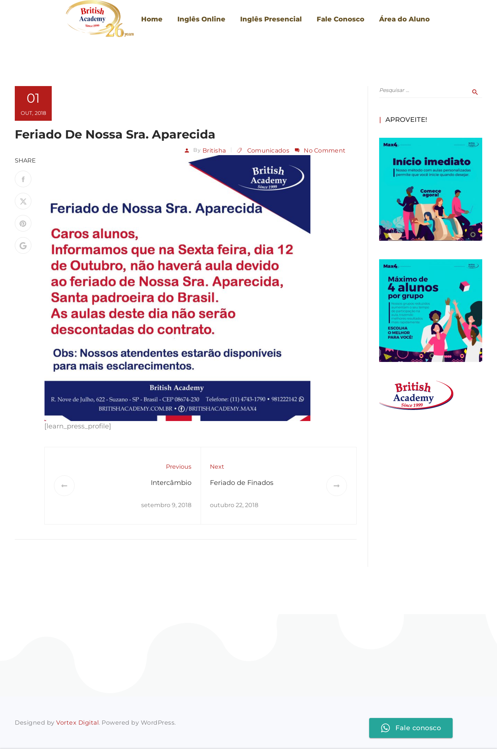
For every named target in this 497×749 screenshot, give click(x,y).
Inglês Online (201, 19)
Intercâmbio (171, 483)
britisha (214, 150)
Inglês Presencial (271, 19)
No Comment (324, 150)
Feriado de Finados (241, 483)
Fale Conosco (340, 19)
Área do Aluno (404, 19)
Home (152, 19)
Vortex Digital (77, 722)
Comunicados (268, 150)
